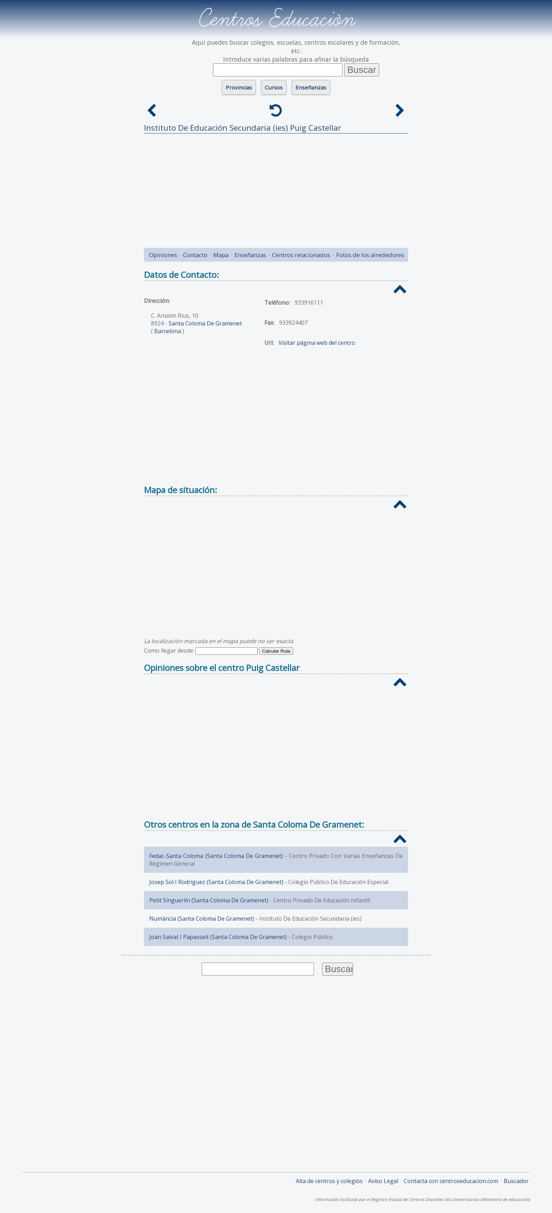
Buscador (516, 1181)
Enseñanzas (310, 87)
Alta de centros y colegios (329, 1181)
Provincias (239, 87)
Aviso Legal (383, 1181)
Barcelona (167, 331)
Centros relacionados (301, 255)
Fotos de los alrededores (370, 255)
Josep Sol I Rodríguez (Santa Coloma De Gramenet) (216, 882)
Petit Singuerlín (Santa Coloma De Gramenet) (208, 900)
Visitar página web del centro (316, 343)
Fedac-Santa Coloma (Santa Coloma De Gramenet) (216, 856)
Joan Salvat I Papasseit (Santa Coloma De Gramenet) (218, 937)
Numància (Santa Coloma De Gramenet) (201, 918)
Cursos (274, 87)
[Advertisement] (276, 188)
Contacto (195, 255)
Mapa (220, 255)
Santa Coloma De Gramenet (205, 323)
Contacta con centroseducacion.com (451, 1181)
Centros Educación (276, 19)
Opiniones (163, 255)
